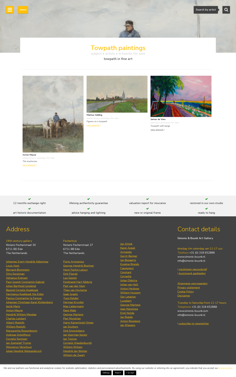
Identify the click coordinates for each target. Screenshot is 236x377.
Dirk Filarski (70, 274)
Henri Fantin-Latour (75, 270)
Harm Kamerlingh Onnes (78, 322)
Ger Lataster (128, 297)
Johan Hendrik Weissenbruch (24, 351)
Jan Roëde (126, 317)
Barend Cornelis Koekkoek (22, 290)
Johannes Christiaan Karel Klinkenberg (29, 302)
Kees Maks (69, 310)
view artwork (30, 165)
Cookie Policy (185, 291)
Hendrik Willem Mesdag (21, 314)
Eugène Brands (129, 264)
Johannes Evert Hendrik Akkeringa (27, 261)
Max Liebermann (73, 306)
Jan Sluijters (70, 327)
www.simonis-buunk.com (192, 311)
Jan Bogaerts (128, 260)
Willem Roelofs (15, 327)
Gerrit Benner (128, 256)
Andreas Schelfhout (18, 335)
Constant (125, 272)
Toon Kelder (71, 298)
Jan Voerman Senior (75, 335)
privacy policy (225, 368)
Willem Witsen (72, 347)
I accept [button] (130, 372)
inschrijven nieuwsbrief (192, 269)
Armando (126, 252)
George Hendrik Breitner (78, 266)
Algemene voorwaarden (192, 283)
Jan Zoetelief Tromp (18, 343)
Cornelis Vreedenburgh (77, 343)
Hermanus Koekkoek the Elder (25, 294)
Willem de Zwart (74, 355)
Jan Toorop (70, 339)
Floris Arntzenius (73, 261)
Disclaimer (183, 296)
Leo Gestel (70, 278)
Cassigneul (127, 268)
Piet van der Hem (74, 286)
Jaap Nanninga (129, 309)
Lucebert (126, 301)
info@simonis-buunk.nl (191, 261)
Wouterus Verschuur (19, 347)
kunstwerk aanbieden (191, 273)
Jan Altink (126, 244)
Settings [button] (106, 372)
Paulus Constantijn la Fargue (24, 298)
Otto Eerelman (15, 274)
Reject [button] (118, 372)
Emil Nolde (127, 313)
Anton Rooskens (130, 321)
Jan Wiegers (127, 325)
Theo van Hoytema (75, 290)
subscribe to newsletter (193, 323)
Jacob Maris (13, 306)
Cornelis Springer (16, 339)
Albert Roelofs (15, 322)
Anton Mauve (14, 310)
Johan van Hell (129, 284)
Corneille (125, 276)
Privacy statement (188, 287)
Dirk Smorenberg (73, 331)
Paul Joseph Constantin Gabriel (25, 282)
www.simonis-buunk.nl (191, 257)
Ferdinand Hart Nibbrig (77, 282)
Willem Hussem (130, 292)
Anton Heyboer (129, 288)
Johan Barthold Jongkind (21, 286)
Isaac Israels (70, 294)
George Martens (73, 314)
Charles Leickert (16, 318)
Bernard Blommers (18, 270)
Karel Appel (127, 248)
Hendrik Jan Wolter (75, 351)
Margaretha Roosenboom (21, 331)
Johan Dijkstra (128, 280)
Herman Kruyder (73, 302)
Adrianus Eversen (17, 278)
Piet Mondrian (72, 318)
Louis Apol (12, 266)
